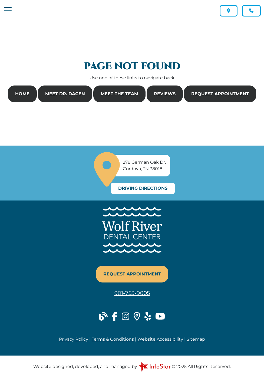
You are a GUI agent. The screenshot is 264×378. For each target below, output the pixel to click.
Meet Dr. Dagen (65, 93)
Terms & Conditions (113, 339)
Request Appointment (220, 93)
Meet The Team (119, 93)
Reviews (165, 93)
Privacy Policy (73, 339)
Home (22, 93)
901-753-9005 (132, 293)
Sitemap (196, 339)
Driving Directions (142, 188)
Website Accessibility (160, 339)
